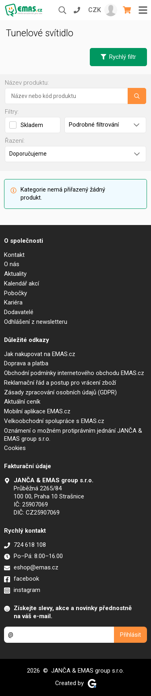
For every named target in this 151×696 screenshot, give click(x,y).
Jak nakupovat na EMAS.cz (39, 354)
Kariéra (13, 302)
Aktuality (15, 273)
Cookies (15, 448)
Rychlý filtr (118, 56)
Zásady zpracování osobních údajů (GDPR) (60, 392)
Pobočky (15, 293)
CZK (94, 10)
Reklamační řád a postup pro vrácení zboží (60, 382)
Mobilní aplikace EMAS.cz (37, 411)
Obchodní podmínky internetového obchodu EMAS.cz (74, 373)
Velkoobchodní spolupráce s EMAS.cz (54, 421)
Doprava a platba (26, 363)
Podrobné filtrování (104, 124)
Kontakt (14, 254)
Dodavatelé (18, 312)
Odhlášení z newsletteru (35, 321)
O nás (11, 264)
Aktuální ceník (22, 401)
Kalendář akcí (21, 283)
